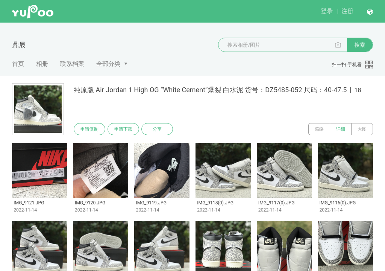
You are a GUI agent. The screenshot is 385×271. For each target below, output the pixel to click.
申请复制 (89, 129)
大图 (362, 129)
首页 (18, 63)
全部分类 (108, 63)
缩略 (319, 129)
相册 (42, 63)
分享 (157, 129)
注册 (347, 11)
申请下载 (123, 129)
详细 (340, 129)
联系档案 (72, 63)
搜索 (360, 45)
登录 (327, 11)
